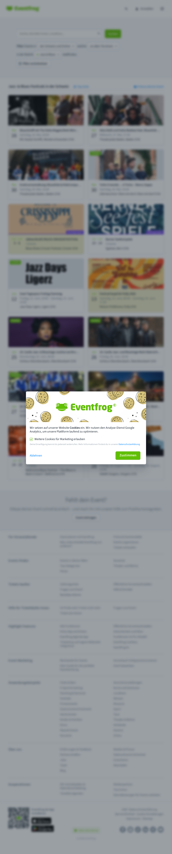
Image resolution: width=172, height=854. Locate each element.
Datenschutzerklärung (129, 444)
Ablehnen (36, 455)
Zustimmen (128, 455)
